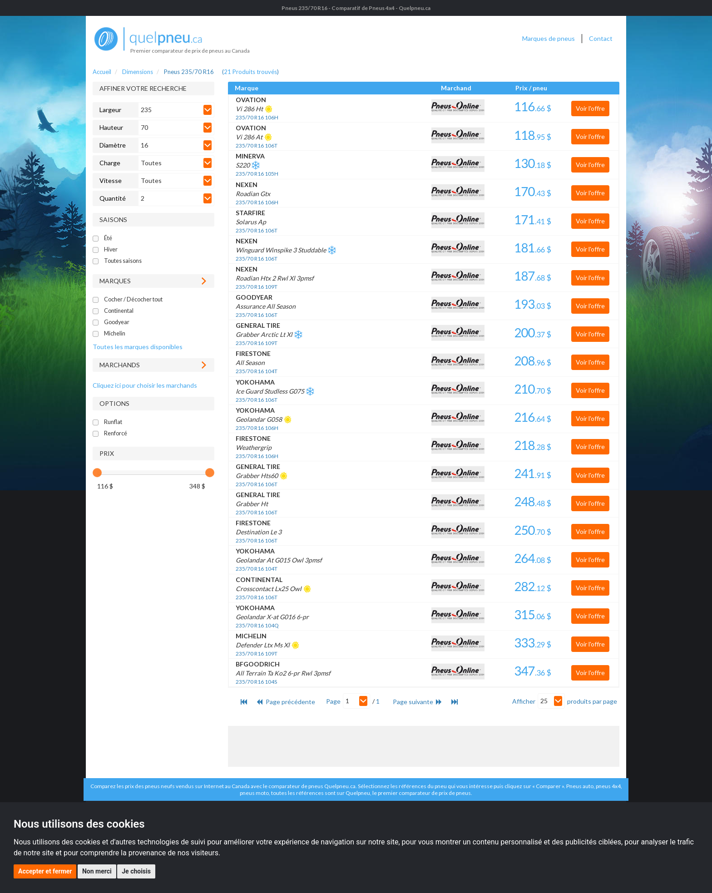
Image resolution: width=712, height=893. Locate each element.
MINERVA (250, 156)
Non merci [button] (97, 871)
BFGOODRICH (258, 664)
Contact (601, 38)
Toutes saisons (123, 260)
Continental (119, 310)
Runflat (113, 422)
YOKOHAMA (255, 382)
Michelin (114, 333)
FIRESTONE (253, 353)
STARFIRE (250, 213)
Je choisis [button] (136, 871)
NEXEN (246, 184)
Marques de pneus (548, 38)
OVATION (251, 100)
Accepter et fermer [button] (45, 871)
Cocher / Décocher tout (133, 299)
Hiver (111, 249)
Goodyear (116, 322)
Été (108, 238)
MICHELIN (251, 636)
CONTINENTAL (259, 579)
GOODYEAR (254, 297)
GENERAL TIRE (258, 325)
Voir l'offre (590, 108)
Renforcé (115, 433)
